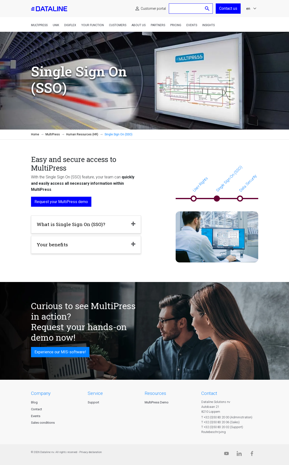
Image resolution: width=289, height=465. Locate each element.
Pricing (175, 25)
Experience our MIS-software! (60, 352)
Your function (92, 25)
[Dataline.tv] (226, 454)
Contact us (228, 8)
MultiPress (39, 25)
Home (35, 134)
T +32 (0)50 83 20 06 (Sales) (220, 422)
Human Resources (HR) (82, 134)
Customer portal (153, 9)
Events (191, 25)
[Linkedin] (239, 454)
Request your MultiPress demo (61, 201)
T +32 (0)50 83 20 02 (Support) (222, 427)
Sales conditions (43, 422)
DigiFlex (70, 25)
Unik (56, 25)
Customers (117, 25)
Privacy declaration (90, 452)
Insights (208, 25)
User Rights (200, 184)
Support (93, 402)
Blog (34, 402)
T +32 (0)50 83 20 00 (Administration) (226, 417)
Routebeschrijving (213, 432)
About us (138, 25)
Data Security (248, 183)
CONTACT (209, 393)
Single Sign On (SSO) (229, 179)
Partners (158, 25)
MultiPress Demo (157, 402)
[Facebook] (252, 454)
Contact (36, 409)
